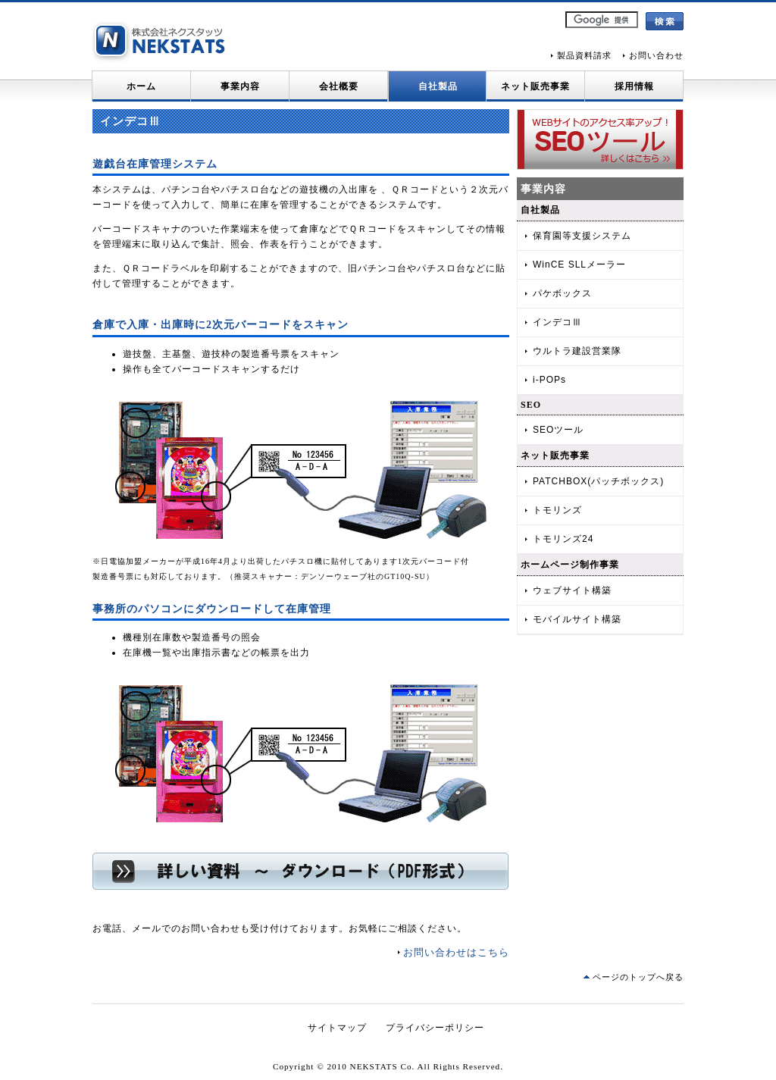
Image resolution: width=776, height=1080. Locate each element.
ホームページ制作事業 (570, 564)
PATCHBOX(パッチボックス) (598, 481)
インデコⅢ (557, 322)
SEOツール (558, 429)
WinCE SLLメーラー (579, 264)
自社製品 (438, 86)
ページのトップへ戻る (638, 976)
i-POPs (549, 379)
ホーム (141, 86)
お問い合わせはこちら (456, 952)
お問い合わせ (656, 55)
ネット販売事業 (535, 86)
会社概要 (338, 86)
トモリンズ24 (563, 539)
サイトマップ (337, 1027)
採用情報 (634, 86)
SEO (531, 404)
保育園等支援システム (582, 235)
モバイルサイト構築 (577, 619)
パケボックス (562, 293)
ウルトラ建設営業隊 (577, 351)
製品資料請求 (584, 55)
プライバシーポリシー (435, 1027)
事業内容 (240, 86)
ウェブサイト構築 (572, 590)
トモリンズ (557, 510)
